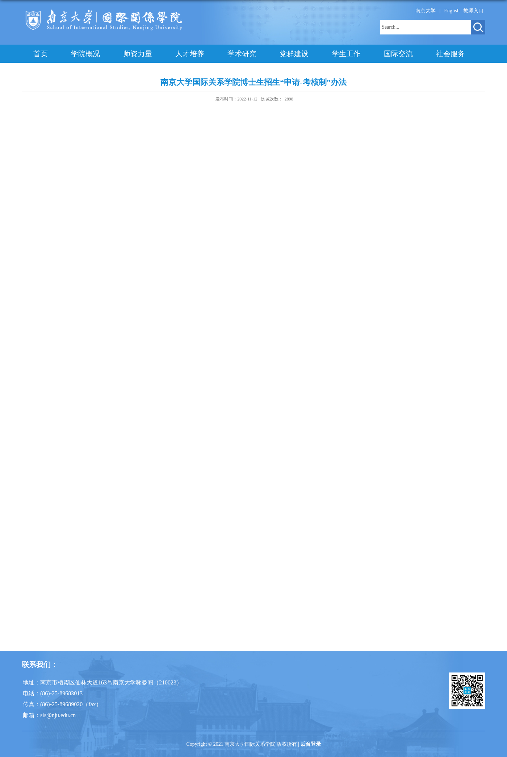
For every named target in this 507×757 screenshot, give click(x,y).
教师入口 (473, 10)
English (452, 10)
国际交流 (398, 54)
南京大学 (425, 10)
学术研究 (241, 54)
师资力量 (137, 54)
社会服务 (450, 54)
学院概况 (85, 54)
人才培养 (189, 54)
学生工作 (346, 54)
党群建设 (294, 54)
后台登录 (311, 744)
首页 (40, 54)
